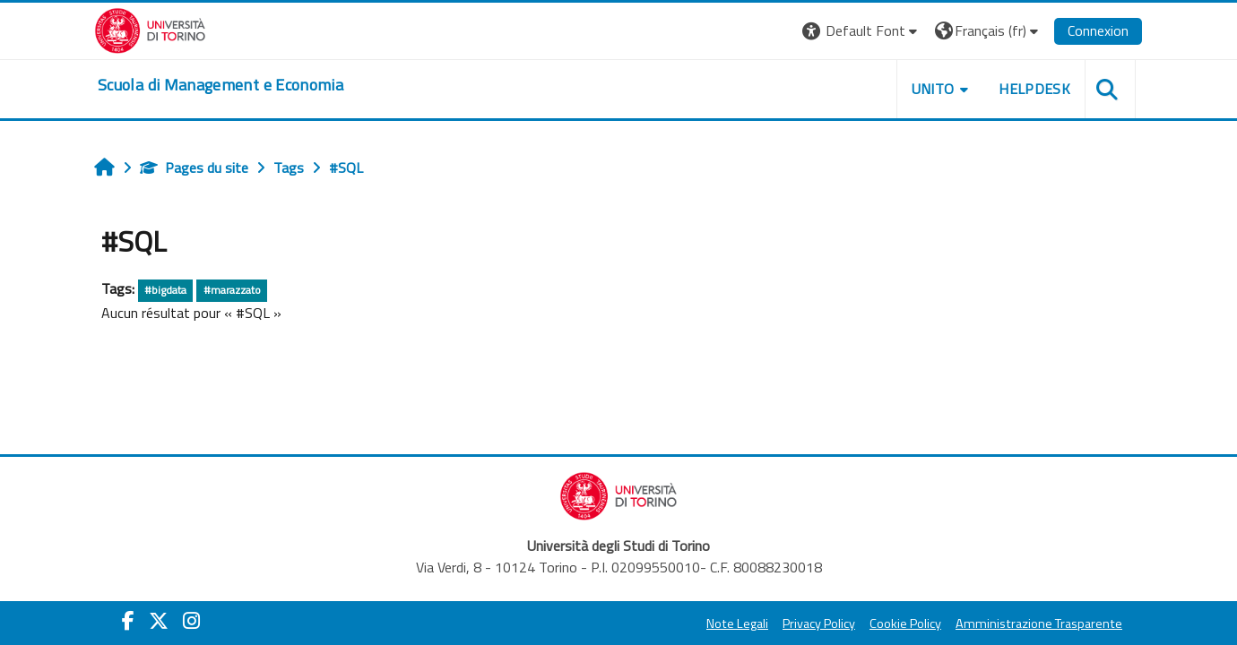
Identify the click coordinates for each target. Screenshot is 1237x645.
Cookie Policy (905, 623)
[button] (862, 31)
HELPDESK (1034, 88)
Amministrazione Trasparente (1039, 623)
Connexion (1098, 30)
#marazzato (232, 289)
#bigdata (165, 289)
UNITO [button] (933, 88)
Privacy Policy (819, 623)
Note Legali (737, 623)
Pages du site (194, 167)
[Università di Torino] (150, 28)
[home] (220, 85)
